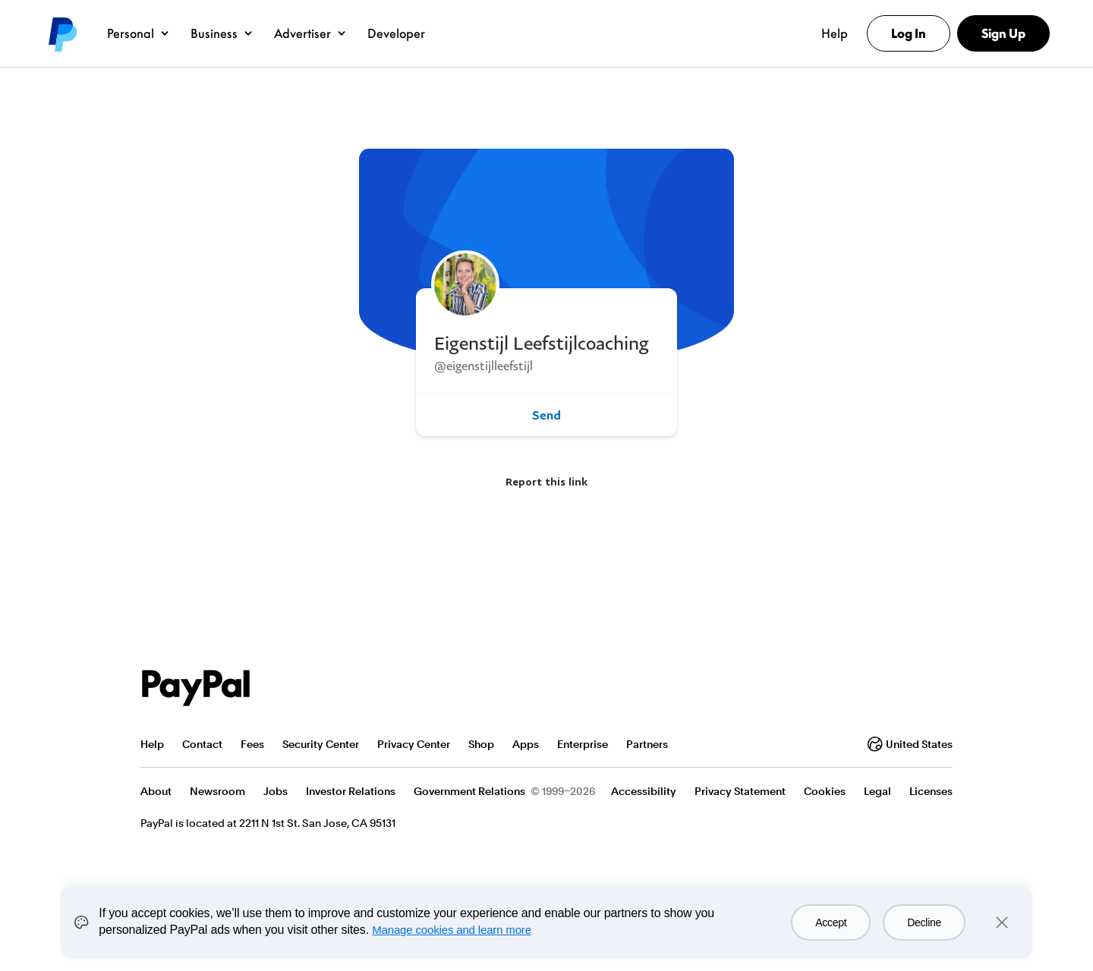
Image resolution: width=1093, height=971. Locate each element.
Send (546, 415)
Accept (830, 922)
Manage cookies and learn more (451, 929)
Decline (924, 922)
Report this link (546, 481)
